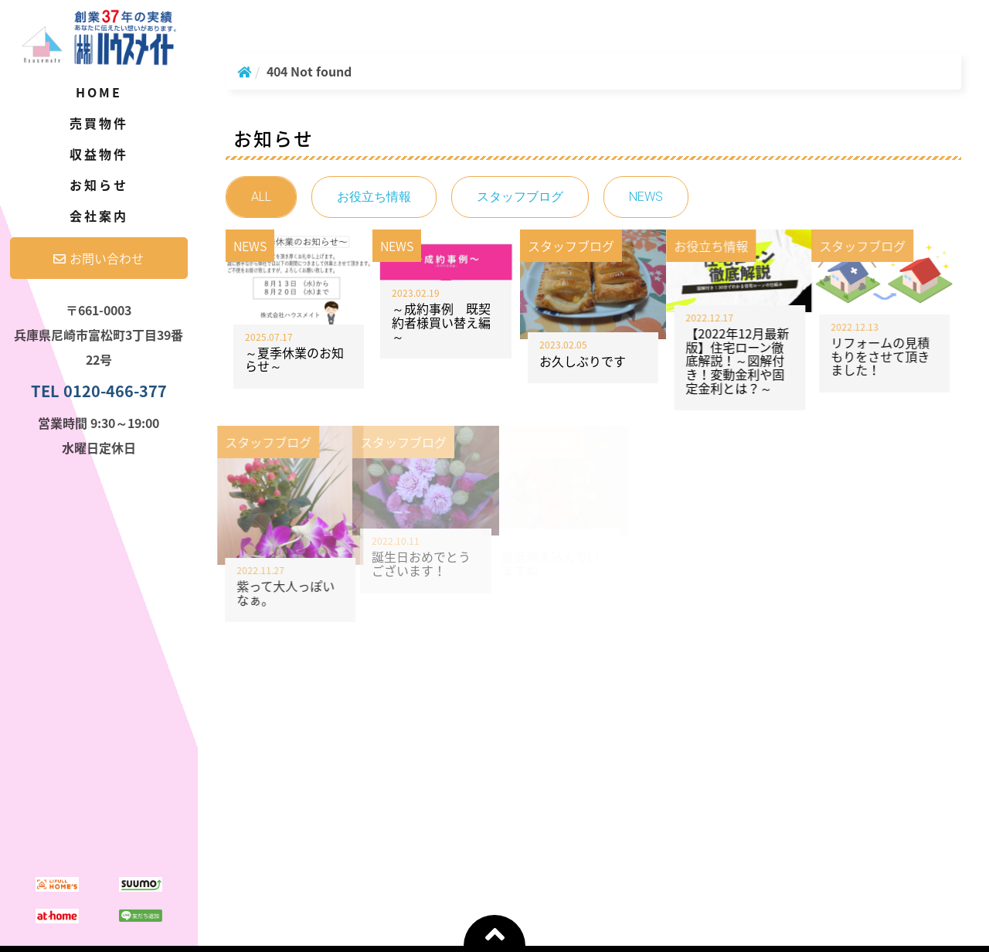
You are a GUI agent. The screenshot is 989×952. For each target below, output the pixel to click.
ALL (261, 196)
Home (99, 92)
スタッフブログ (520, 196)
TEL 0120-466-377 (99, 390)
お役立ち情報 (374, 196)
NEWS (646, 196)
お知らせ (99, 184)
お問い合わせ (98, 258)
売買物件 (99, 123)
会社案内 (99, 215)
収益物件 (99, 153)
